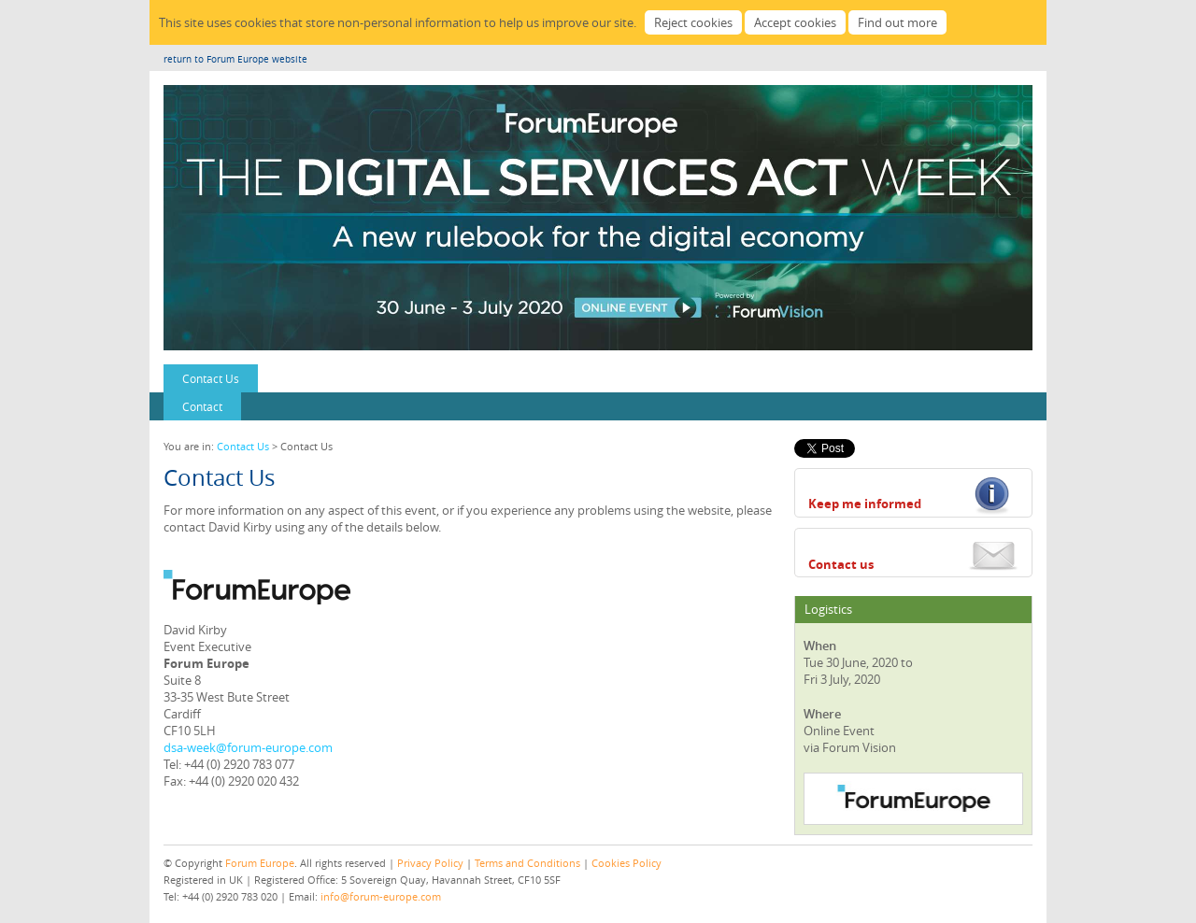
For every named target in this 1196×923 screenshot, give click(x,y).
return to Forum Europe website (235, 59)
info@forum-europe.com (380, 896)
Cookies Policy (626, 863)
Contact (202, 406)
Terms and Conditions (527, 863)
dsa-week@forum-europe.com (248, 747)
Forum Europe (259, 863)
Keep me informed (864, 503)
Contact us (841, 564)
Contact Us (210, 378)
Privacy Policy (430, 863)
